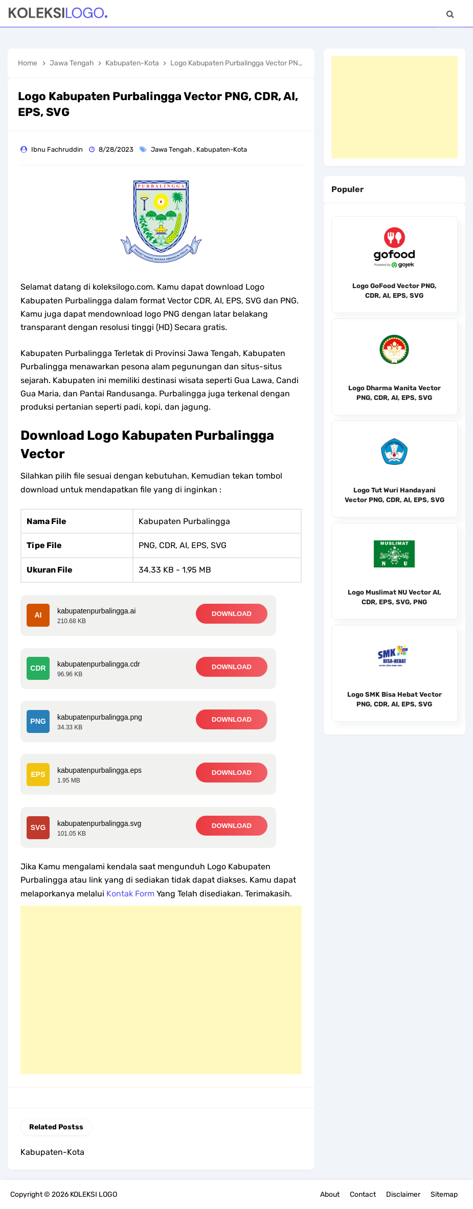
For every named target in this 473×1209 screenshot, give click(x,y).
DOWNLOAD (232, 614)
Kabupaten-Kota (222, 149)
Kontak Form (130, 893)
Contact (363, 1194)
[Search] (450, 14)
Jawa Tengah (172, 149)
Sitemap (444, 1194)
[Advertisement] (161, 990)
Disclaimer (403, 1194)
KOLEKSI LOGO (93, 1194)
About (330, 1194)
